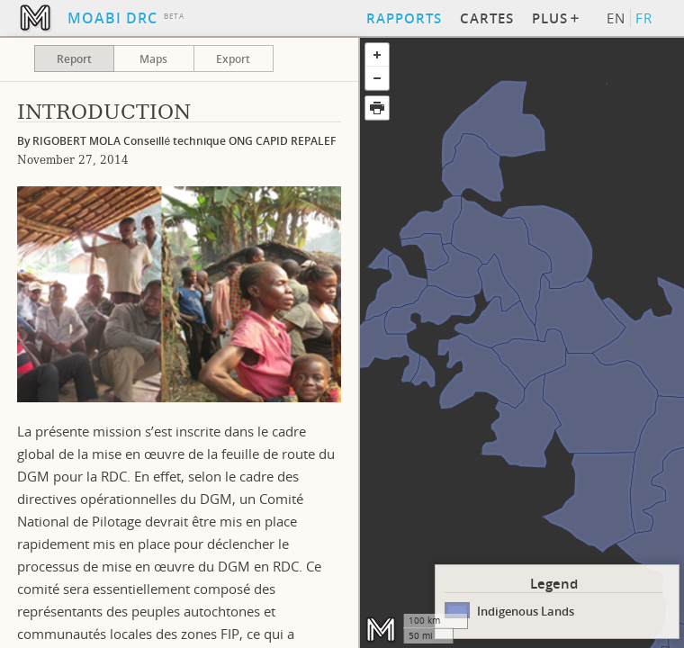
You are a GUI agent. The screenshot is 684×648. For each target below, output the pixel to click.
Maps (153, 59)
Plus (550, 18)
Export (233, 59)
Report (74, 59)
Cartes (487, 18)
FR (643, 18)
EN (616, 18)
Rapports (404, 18)
